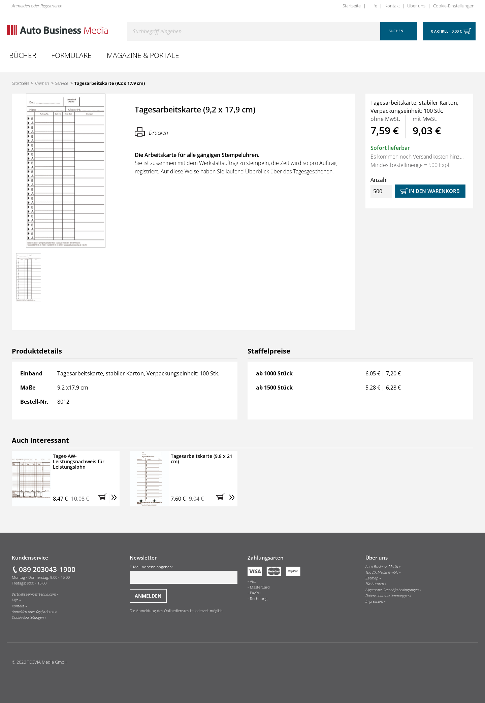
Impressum (374, 601)
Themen (41, 83)
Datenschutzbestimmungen (387, 595)
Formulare (71, 55)
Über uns (416, 6)
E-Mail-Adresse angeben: (183, 574)
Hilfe (372, 6)
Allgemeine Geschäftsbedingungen (392, 590)
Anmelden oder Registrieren (37, 6)
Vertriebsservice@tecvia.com (34, 594)
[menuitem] (23, 55)
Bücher (22, 55)
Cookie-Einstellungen (454, 6)
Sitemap (371, 578)
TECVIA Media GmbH (381, 572)
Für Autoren (374, 583)
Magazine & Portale (143, 55)
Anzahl (381, 187)
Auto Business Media (381, 566)
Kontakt (392, 6)
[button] (103, 498)
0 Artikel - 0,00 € (446, 31)
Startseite (352, 6)
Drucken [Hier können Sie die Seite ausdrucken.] (151, 132)
